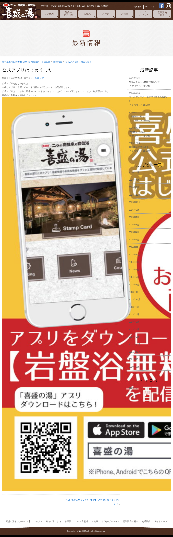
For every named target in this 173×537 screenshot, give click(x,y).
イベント (133, 395)
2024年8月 (134, 269)
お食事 (95, 521)
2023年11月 (134, 299)
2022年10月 (134, 344)
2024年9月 (134, 262)
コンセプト (36, 521)
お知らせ (39, 77)
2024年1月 (134, 284)
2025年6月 (134, 224)
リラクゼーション (110, 521)
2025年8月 (134, 210)
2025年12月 (134, 195)
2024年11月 (134, 254)
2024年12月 (134, 247)
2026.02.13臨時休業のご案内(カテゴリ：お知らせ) (139, 132)
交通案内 (137, 7)
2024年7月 (134, 277)
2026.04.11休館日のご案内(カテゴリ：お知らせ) (139, 116)
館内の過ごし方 (53, 521)
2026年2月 (134, 187)
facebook (161, 5)
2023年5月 (134, 322)
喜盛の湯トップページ (17, 521)
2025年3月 (134, 239)
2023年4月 (134, 329)
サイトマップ (150, 7)
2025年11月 (134, 202)
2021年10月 (134, 359)
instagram (168, 5)
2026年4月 (134, 180)
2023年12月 (134, 292)
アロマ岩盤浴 (81, 521)
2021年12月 (134, 352)
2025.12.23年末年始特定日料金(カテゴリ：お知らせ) (139, 147)
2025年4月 (134, 232)
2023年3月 (134, 337)
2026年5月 (134, 172)
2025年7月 (134, 217)
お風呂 (68, 521)
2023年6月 (134, 314)
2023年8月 (134, 307)
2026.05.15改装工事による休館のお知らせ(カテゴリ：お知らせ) (144, 81)
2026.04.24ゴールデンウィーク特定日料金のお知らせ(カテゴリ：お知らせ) (148, 99)
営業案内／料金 (130, 521)
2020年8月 (134, 367)
